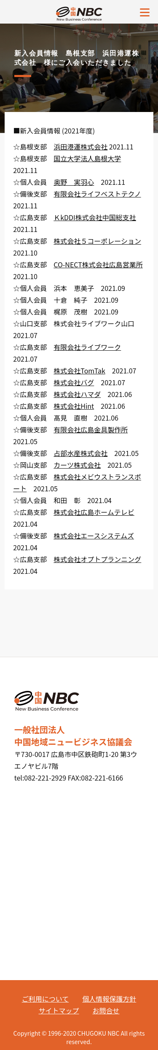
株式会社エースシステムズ (94, 535)
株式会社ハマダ (77, 394)
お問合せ (106, 1010)
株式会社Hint (74, 406)
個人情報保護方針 (109, 999)
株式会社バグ (74, 382)
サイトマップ (58, 1010)
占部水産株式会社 (80, 453)
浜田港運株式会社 (80, 146)
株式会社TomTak (79, 370)
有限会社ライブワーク (87, 347)
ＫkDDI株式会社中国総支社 (95, 217)
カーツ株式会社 (77, 465)
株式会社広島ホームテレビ (94, 512)
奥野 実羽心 (74, 182)
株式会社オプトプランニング (97, 559)
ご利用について (45, 999)
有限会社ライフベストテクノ (97, 194)
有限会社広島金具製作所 (91, 429)
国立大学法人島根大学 (87, 158)
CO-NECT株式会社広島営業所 (98, 264)
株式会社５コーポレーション (97, 241)
